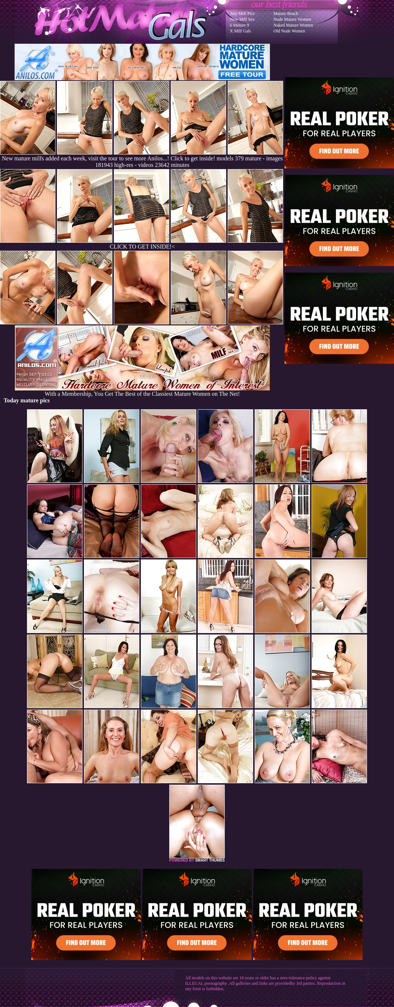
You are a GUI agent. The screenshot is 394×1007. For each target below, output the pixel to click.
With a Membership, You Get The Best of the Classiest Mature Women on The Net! (142, 391)
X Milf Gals (240, 31)
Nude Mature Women (292, 19)
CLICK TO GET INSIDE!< (142, 246)
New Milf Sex (242, 19)
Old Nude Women (289, 31)
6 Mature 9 (239, 25)
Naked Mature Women (293, 25)
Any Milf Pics (242, 13)
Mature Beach (286, 13)
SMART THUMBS (210, 860)
